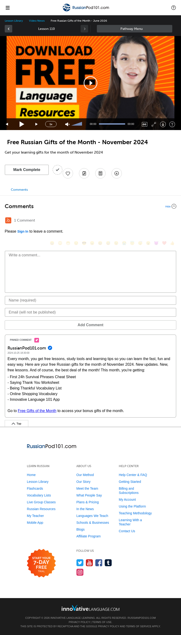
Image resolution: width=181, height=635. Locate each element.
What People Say (89, 495)
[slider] (77, 124)
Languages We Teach (92, 516)
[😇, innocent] (132, 243)
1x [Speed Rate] (50, 124)
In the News (85, 509)
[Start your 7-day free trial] (41, 563)
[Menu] (7, 7)
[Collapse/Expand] (90, 206)
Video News (37, 20)
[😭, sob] (124, 243)
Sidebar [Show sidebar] (134, 28)
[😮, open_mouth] (148, 243)
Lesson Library (14, 20)
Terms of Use (102, 622)
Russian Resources (41, 509)
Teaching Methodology (135, 513)
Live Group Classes (41, 502)
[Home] (86, 11)
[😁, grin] (68, 243)
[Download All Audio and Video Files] (116, 173)
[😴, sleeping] (140, 243)
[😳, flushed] (60, 243)
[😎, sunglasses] (84, 243)
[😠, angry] (92, 243)
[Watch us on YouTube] (89, 562)
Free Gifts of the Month (37, 411)
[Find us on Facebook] (99, 562)
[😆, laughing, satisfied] (100, 243)
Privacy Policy (79, 622)
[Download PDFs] (100, 173)
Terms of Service (139, 626)
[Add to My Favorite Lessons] (68, 173)
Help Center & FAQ (133, 475)
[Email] (90, 312)
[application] (90, 83)
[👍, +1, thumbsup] (172, 243)
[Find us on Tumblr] (108, 562)
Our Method (85, 475)
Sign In (22, 231)
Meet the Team (87, 488)
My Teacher (35, 516)
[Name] (90, 300)
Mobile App (35, 522)
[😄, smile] (52, 243)
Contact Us (127, 531)
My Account (127, 499)
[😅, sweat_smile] (108, 243)
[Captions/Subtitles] (145, 124)
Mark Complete (26, 170)
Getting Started (130, 482)
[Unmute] (67, 124)
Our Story (83, 482)
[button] (173, 7)
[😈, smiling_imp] (156, 243)
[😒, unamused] (76, 243)
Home (31, 475)
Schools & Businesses (92, 522)
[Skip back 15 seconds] (7, 124)
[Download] (163, 124)
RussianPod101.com (142, 617)
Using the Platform (132, 506)
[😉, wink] (116, 243)
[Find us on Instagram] (80, 572)
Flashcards (35, 488)
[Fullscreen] (154, 124)
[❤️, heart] (164, 243)
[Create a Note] (84, 173)
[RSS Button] (8, 220)
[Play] (22, 124)
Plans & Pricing (87, 502)
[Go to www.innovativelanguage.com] (90, 608)
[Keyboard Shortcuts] (172, 124)
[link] (8, 28)
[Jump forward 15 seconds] (36, 124)
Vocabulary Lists (39, 495)
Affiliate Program (88, 536)
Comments (19, 190)
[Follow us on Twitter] (80, 562)
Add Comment (90, 325)
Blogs (80, 529)
